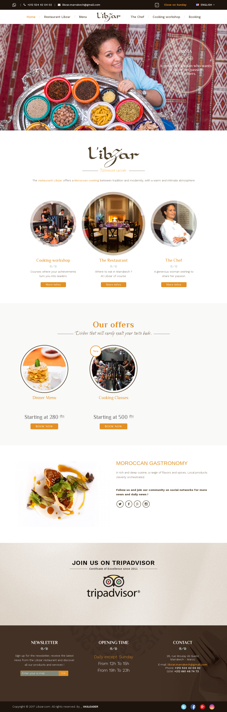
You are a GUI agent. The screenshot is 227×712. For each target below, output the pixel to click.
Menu (83, 17)
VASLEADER (90, 706)
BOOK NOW (44, 426)
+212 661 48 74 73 (186, 671)
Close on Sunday (173, 4)
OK (63, 673)
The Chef (137, 17)
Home (31, 17)
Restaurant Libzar (57, 17)
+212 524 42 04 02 (38, 4)
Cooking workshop (166, 17)
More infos (53, 284)
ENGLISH (204, 4)
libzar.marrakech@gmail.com (79, 4)
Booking (195, 17)
